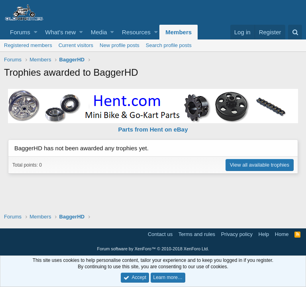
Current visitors (76, 45)
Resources (136, 32)
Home (282, 234)
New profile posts (119, 45)
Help (264, 234)
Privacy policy (237, 234)
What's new (60, 32)
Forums (20, 32)
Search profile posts (169, 45)
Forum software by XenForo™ (153, 248)
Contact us (160, 234)
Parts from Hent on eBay (153, 129)
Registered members (28, 45)
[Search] (295, 32)
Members (178, 32)
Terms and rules (196, 234)
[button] (35, 32)
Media (99, 32)
